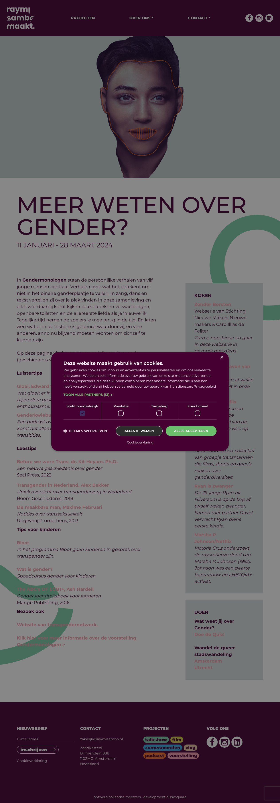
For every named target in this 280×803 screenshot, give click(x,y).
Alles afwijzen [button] (139, 431)
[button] (140, 395)
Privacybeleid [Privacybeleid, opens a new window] (205, 386)
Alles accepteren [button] (191, 431)
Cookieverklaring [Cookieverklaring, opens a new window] (140, 442)
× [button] (221, 357)
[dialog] (140, 401)
